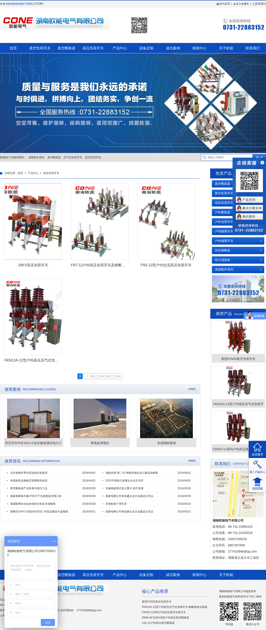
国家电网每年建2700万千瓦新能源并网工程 (35, 496)
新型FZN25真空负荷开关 (156, 601)
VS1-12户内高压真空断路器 (158, 622)
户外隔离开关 (224, 241)
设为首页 (223, 3)
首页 (13, 48)
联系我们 (259, 3)
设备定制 (146, 48)
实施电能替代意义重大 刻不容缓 (124, 488)
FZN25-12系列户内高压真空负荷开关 (164, 612)
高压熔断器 (222, 250)
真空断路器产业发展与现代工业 (28, 488)
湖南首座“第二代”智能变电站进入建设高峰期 (132, 472)
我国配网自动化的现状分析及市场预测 (32, 503)
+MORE (192, 389)
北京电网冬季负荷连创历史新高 (28, 472)
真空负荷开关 (40, 48)
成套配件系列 (36, 157)
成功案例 (173, 48)
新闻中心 (199, 48)
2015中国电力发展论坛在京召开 (124, 480)
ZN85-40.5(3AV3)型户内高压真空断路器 (165, 617)
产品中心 (120, 48)
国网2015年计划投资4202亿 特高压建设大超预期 (39, 511)
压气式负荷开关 (73, 157)
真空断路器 (66, 48)
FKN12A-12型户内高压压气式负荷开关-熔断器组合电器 (174, 607)
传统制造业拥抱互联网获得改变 (28, 480)
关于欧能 (226, 48)
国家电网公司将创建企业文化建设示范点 (129, 496)
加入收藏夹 (241, 3)
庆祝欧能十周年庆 (116, 503)
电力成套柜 (222, 260)
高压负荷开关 (93, 48)
